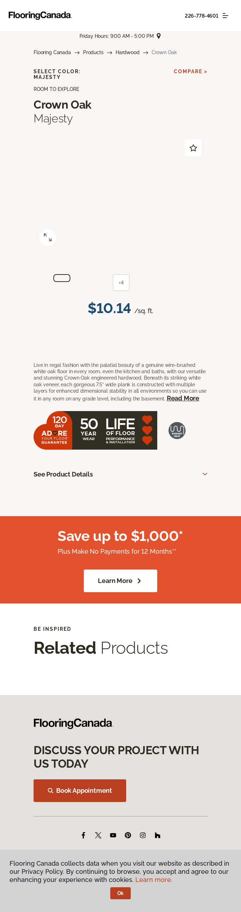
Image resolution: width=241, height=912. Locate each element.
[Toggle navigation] (225, 15)
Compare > (190, 71)
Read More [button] (183, 398)
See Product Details (63, 474)
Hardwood (128, 52)
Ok (120, 893)
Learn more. (153, 879)
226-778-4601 (201, 16)
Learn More (120, 581)
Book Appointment (80, 790)
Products (93, 52)
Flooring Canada (52, 52)
